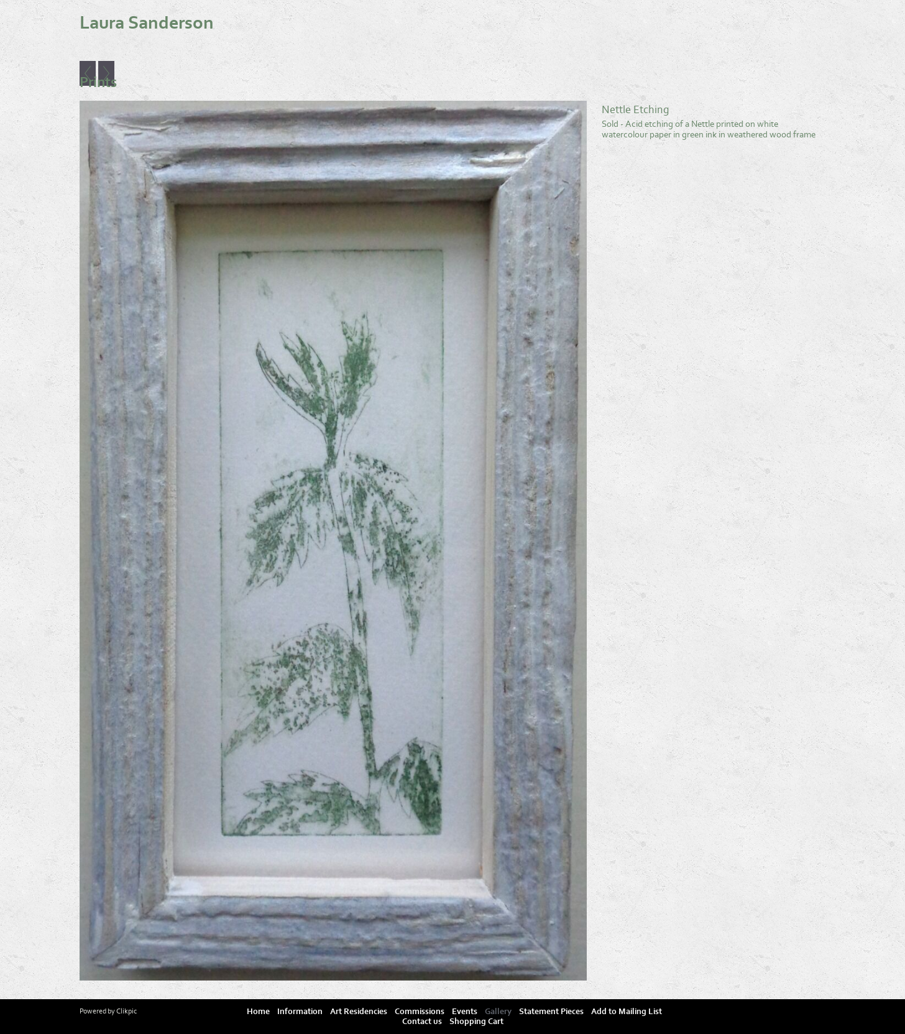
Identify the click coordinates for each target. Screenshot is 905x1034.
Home (258, 1012)
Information (300, 1012)
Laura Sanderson (147, 23)
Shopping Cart (476, 1022)
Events (464, 1012)
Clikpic (126, 1011)
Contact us (422, 1022)
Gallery (498, 1012)
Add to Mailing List (626, 1012)
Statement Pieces (551, 1012)
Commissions (419, 1012)
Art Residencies (358, 1012)
